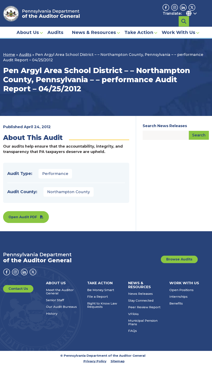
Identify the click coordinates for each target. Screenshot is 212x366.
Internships (178, 297)
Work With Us (178, 26)
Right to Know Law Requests (102, 305)
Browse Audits (179, 259)
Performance (55, 173)
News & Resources (94, 26)
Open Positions (181, 290)
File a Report (97, 297)
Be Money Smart (100, 290)
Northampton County (68, 192)
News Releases (140, 294)
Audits (55, 26)
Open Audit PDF (22, 217)
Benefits (176, 303)
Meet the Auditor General (60, 291)
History (51, 313)
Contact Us (18, 289)
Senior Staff (55, 300)
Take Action (138, 26)
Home (9, 54)
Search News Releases (165, 126)
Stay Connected (141, 300)
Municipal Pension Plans (143, 322)
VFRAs (133, 314)
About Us (28, 26)
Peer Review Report (144, 307)
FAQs (132, 331)
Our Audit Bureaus (61, 307)
